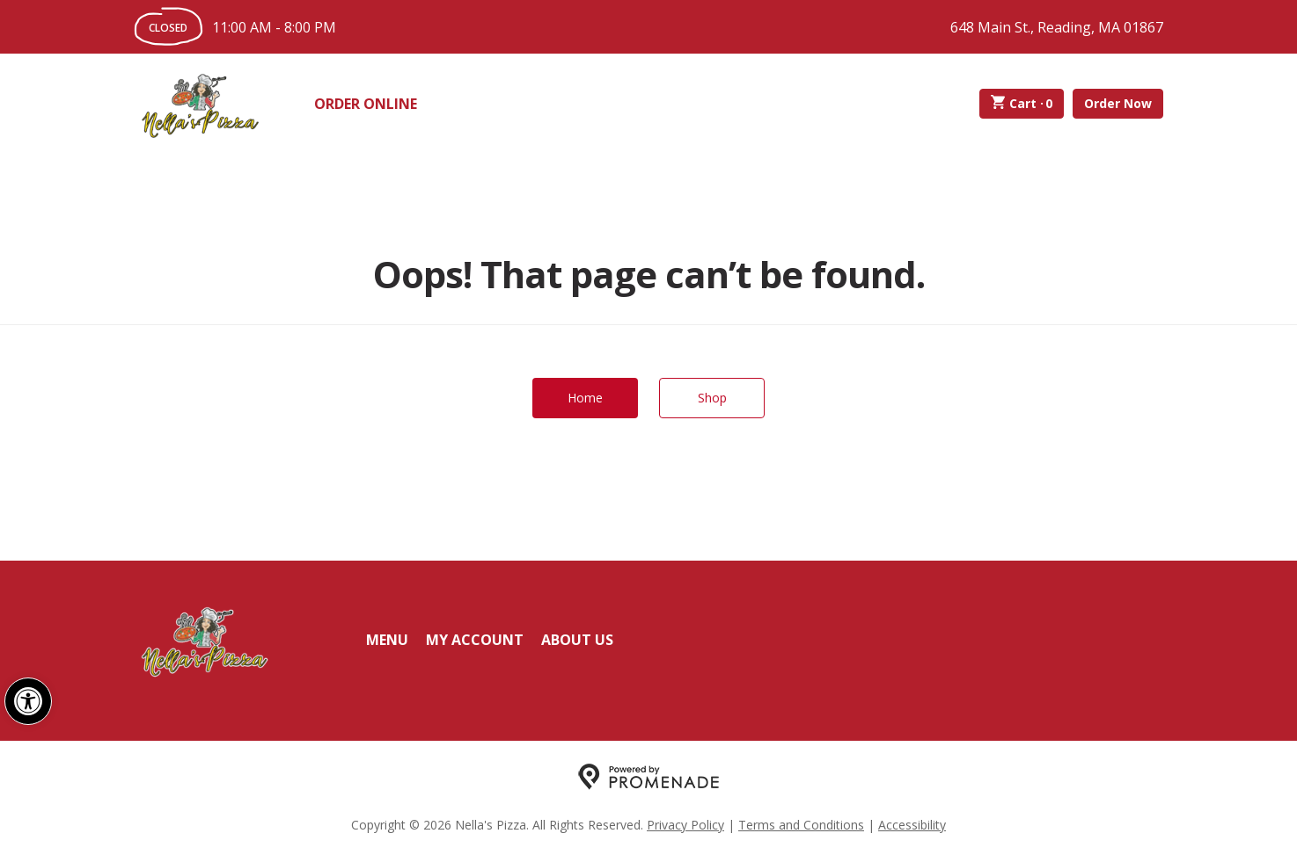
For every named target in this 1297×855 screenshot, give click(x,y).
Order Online (365, 103)
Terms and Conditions (801, 824)
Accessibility (912, 824)
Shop (712, 397)
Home (585, 397)
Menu (387, 639)
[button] (28, 701)
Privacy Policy (685, 824)
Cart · (1022, 103)
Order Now (1118, 103)
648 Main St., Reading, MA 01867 (1056, 27)
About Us (577, 639)
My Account (475, 639)
